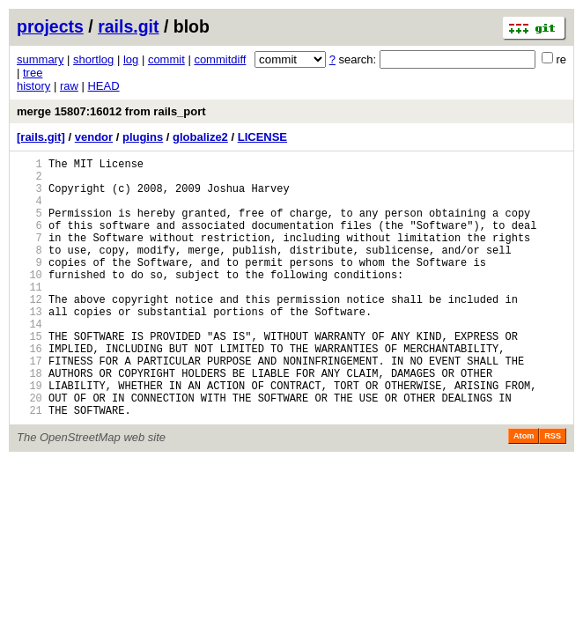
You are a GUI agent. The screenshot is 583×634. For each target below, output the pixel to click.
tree (32, 72)
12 (29, 330)
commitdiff (220, 59)
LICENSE (262, 137)
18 (29, 420)
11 (29, 315)
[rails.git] (41, 137)
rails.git (128, 26)
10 (29, 300)
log (130, 59)
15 (29, 375)
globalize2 (200, 137)
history (33, 85)
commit (166, 59)
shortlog (93, 59)
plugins (142, 137)
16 (29, 390)
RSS (552, 491)
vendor (94, 137)
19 (29, 435)
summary (40, 59)
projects (50, 26)
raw (69, 85)
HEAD (103, 85)
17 (29, 405)
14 (29, 360)
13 (29, 345)
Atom (523, 491)
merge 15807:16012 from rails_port (111, 111)
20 (29, 450)
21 (29, 465)
